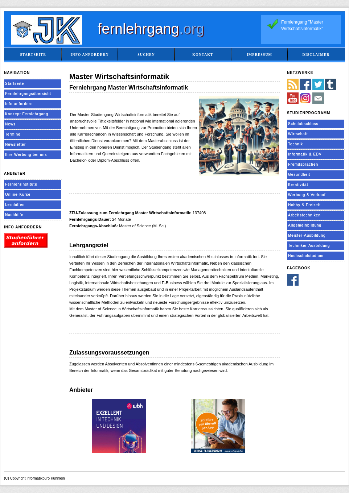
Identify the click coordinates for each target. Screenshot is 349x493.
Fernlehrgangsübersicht (28, 94)
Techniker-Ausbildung (309, 246)
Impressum (259, 55)
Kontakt (202, 55)
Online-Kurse (17, 194)
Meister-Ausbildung (307, 235)
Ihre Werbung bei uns (26, 155)
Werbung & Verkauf (307, 195)
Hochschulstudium (306, 256)
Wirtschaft (298, 134)
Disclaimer (315, 55)
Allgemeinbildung (304, 225)
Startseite (33, 55)
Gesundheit (299, 175)
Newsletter (15, 144)
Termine (13, 134)
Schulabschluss (303, 124)
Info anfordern (90, 55)
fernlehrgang (151, 29)
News (10, 124)
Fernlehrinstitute (21, 184)
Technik (295, 144)
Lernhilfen (15, 205)
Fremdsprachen (303, 164)
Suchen (146, 55)
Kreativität (298, 185)
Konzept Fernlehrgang (26, 114)
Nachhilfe (14, 215)
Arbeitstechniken (304, 215)
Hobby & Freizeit (304, 205)
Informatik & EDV (305, 154)
